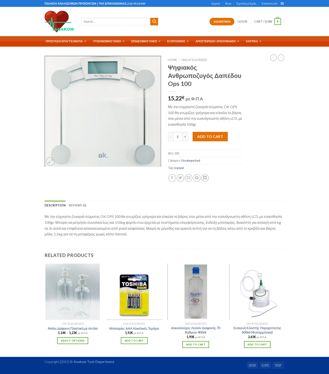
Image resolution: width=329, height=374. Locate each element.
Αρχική (215, 3)
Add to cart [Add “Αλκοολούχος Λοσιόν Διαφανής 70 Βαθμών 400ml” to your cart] (195, 344)
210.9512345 (136, 3)
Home (172, 60)
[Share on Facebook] (172, 178)
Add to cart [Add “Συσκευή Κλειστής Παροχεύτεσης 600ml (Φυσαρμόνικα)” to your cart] (257, 344)
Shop (228, 3)
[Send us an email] (282, 3)
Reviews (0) (77, 205)
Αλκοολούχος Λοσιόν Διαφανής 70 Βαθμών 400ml (195, 330)
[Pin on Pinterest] (197, 178)
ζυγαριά (179, 168)
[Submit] (154, 22)
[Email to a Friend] (188, 178)
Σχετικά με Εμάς (246, 3)
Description (55, 205)
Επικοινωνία (269, 3)
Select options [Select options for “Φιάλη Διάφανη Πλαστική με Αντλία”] (73, 340)
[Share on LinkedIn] (205, 178)
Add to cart (210, 136)
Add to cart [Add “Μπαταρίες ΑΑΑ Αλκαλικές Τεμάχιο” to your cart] (134, 340)
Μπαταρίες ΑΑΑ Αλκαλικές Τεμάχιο (134, 328)
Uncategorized (194, 60)
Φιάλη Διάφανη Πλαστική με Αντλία (73, 328)
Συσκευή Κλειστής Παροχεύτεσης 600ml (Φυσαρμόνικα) (257, 330)
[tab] (55, 205)
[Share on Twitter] (180, 178)
